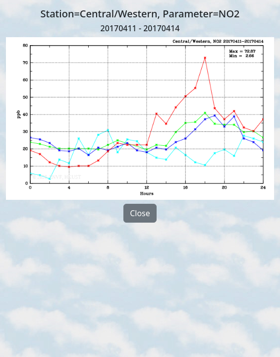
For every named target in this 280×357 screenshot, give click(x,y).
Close (140, 213)
